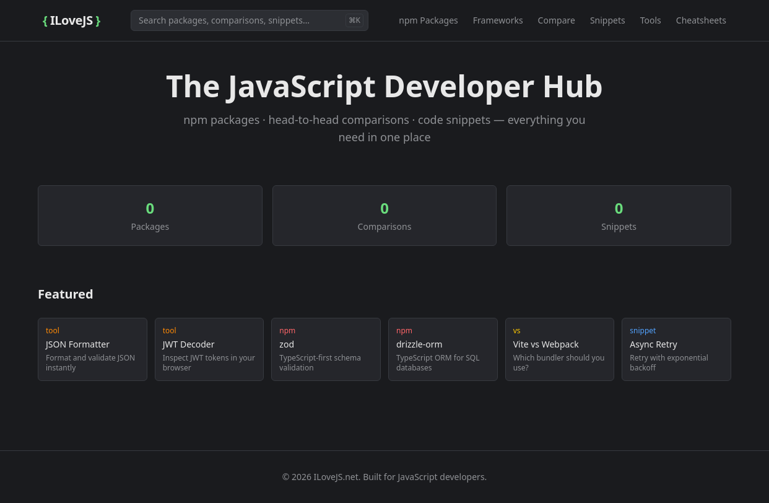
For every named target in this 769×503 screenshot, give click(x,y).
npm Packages (428, 20)
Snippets (607, 20)
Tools (650, 20)
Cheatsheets (701, 20)
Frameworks (498, 20)
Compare (556, 20)
